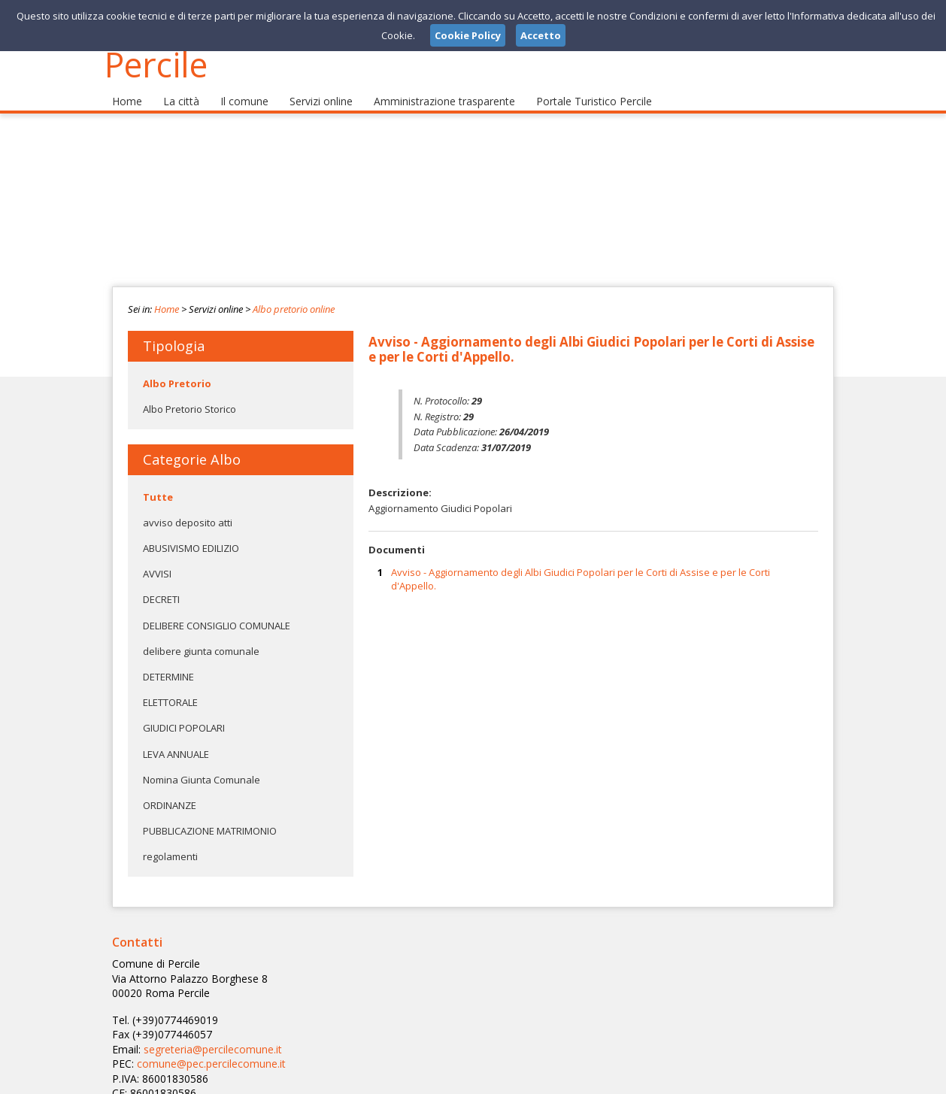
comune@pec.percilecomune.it (448, 987)
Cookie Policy (801, 1078)
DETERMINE (168, 659)
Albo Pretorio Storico (189, 392)
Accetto (540, 35)
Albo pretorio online (294, 292)
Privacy (740, 1078)
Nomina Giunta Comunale (201, 762)
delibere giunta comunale (201, 634)
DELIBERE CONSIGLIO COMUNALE (216, 608)
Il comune (234, 83)
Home (125, 83)
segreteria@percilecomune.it (451, 973)
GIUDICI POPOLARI (184, 711)
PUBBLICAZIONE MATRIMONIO (210, 814)
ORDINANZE (169, 788)
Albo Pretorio (177, 366)
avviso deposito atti (187, 505)
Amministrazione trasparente (427, 83)
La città (176, 83)
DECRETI (161, 582)
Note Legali (686, 1078)
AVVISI (157, 557)
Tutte (158, 479)
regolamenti (170, 840)
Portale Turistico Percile (568, 83)
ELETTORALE (170, 685)
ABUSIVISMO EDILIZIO (191, 531)
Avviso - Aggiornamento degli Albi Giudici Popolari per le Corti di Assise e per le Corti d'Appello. (580, 561)
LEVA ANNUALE (176, 737)
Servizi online (308, 83)
